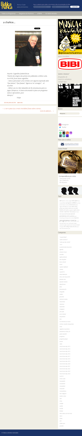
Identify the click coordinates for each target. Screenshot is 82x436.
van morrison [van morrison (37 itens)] (65, 228)
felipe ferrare (62, 284)
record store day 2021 (65, 366)
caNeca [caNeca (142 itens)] (74, 203)
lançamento (62, 316)
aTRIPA (39, 14)
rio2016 (61, 376)
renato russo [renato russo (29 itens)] (65, 223)
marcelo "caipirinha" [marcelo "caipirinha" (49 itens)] (64, 211)
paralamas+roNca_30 (65, 331)
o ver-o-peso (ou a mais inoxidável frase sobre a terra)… (22, 108)
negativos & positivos (65, 329)
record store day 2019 (65, 361)
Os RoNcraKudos (51, 14)
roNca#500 (62, 383)
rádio (61, 344)
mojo (61, 326)
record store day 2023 (65, 371)
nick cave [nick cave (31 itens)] (77, 211)
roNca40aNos (63, 391)
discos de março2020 (65, 277)
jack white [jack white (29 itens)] (74, 208)
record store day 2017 (65, 356)
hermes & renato (64, 299)
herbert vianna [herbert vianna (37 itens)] (68, 208)
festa (61, 287)
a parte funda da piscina (66, 247)
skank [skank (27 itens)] (71, 225)
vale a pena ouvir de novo (66, 413)
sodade (61, 403)
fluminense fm (63, 289)
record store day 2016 (65, 354)
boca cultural (63, 262)
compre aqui (62, 82)
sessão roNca (63, 396)
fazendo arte (63, 279)
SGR (61, 398)
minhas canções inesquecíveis (67, 324)
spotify (61, 406)
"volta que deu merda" (65, 242)
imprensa (62, 304)
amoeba (62, 254)
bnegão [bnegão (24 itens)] (70, 200)
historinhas (62, 301)
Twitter (62, 127)
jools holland (63, 314)
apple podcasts (63, 257)
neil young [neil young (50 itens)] (72, 211)
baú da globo (63, 259)
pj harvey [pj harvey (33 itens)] (66, 218)
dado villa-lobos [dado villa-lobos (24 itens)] (66, 204)
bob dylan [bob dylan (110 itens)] (75, 201)
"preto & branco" (64, 239)
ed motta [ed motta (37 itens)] (65, 206)
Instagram (64, 124)
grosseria (62, 296)
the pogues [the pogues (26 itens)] (62, 226)
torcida (21, 102)
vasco (61, 416)
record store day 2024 (65, 373)
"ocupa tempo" (63, 237)
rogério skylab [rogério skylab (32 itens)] (67, 225)
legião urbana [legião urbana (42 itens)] (76, 210)
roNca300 (62, 388)
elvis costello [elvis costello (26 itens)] (69, 206)
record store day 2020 (65, 364)
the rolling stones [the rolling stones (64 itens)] (68, 226)
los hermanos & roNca (65, 321)
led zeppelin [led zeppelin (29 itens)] (70, 210)
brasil (61, 264)
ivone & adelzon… (47, 111)
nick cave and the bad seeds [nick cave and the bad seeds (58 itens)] (66, 214)
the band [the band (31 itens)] (74, 225)
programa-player (64, 339)
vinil (60, 421)
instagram (62, 309)
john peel (62, 311)
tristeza (61, 411)
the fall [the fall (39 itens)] (78, 225)
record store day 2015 (65, 351)
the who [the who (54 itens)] (75, 226)
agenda (61, 249)
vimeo (61, 418)
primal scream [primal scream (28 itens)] (70, 218)
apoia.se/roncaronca (22, 7)
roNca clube (62, 378)
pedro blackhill (63, 334)
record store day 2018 (65, 359)
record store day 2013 (65, 346)
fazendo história (63, 282)
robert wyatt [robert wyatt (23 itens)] (71, 223)
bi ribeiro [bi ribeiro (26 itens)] (66, 200)
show (61, 401)
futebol (61, 294)
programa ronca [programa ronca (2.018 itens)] (68, 220)
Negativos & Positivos (26, 14)
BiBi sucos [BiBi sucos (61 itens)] (62, 200)
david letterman (63, 274)
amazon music (63, 252)
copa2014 (62, 272)
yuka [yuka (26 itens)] (69, 228)
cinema (61, 269)
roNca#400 (62, 381)
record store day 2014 (65, 349)
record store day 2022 (65, 369)
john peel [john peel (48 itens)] (66, 210)
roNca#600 (62, 386)
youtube (61, 426)
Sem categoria (63, 393)
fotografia (62, 292)
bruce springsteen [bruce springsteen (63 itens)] (67, 203)
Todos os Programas (9, 14)
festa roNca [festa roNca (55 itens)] (74, 206)
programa (62, 336)
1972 (61, 244)
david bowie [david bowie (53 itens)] (72, 205)
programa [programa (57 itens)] (76, 218)
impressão (62, 306)
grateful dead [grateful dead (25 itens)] (62, 208)
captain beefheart (64, 267)
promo (61, 341)
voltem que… (63, 423)
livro (61, 319)
